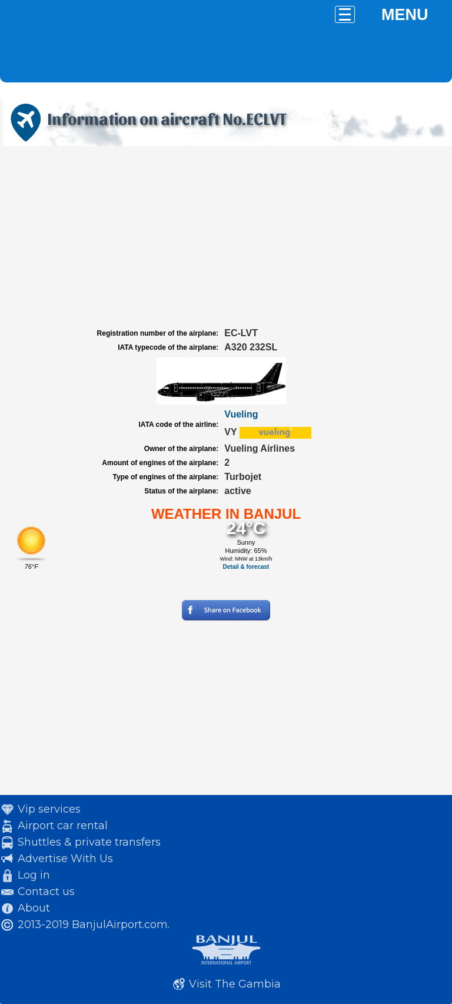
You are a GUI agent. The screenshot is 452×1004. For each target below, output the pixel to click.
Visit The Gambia (235, 984)
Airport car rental (63, 825)
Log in (34, 875)
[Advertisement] (226, 237)
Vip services (49, 809)
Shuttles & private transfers (89, 842)
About (34, 908)
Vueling (241, 414)
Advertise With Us (65, 858)
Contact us (46, 891)
